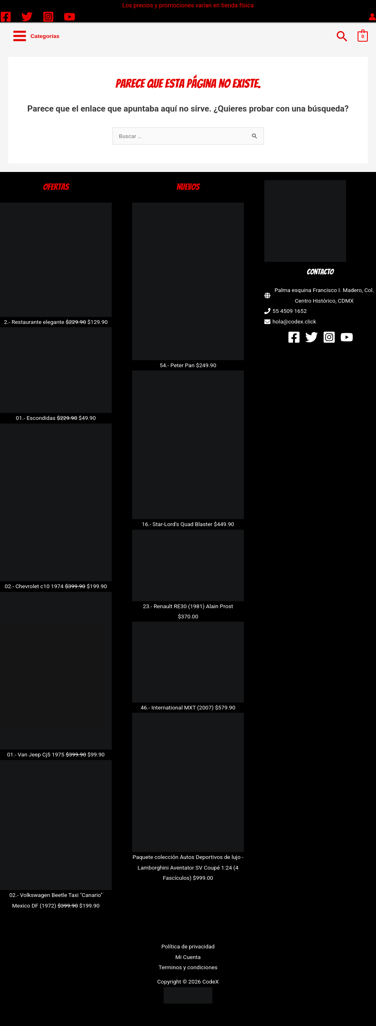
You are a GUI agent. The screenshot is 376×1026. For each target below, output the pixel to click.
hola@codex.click (294, 321)
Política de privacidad (187, 946)
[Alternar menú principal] (35, 36)
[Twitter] (27, 16)
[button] (342, 36)
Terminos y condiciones (187, 967)
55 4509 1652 (289, 311)
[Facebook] (5, 16)
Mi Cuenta (188, 957)
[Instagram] (48, 16)
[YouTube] (69, 16)
